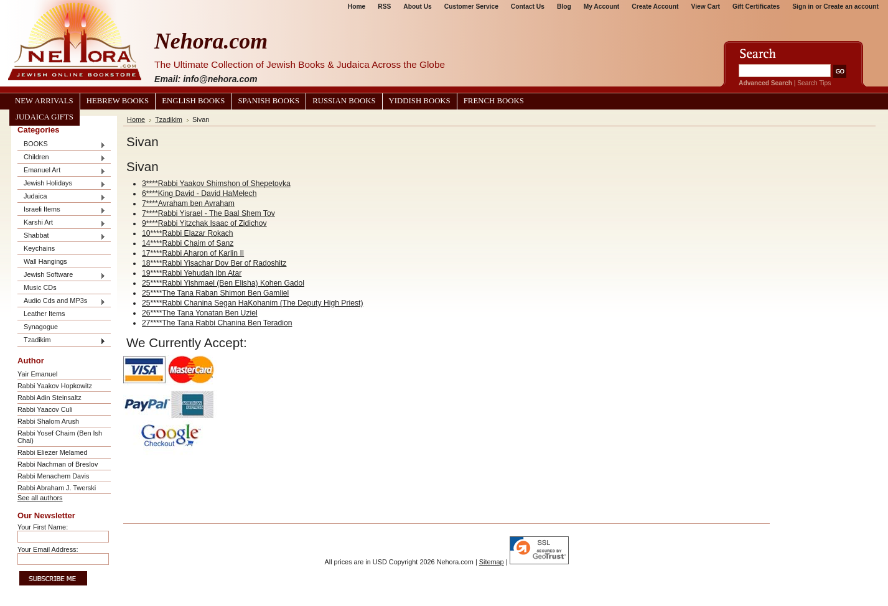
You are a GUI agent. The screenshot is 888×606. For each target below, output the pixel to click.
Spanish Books (268, 100)
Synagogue (41, 326)
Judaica (61, 197)
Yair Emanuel (37, 374)
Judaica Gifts (44, 117)
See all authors (40, 497)
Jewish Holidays (61, 184)
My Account (602, 6)
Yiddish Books (420, 100)
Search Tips (814, 83)
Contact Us (527, 6)
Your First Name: (42, 527)
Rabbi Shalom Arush (48, 421)
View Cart (705, 6)
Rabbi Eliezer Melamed (52, 452)
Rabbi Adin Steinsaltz (49, 397)
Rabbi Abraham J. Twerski (56, 488)
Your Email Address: (47, 549)
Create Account (655, 6)
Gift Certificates (756, 6)
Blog (564, 6)
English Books (193, 100)
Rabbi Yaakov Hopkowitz (54, 385)
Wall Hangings (45, 261)
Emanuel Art (61, 170)
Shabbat (61, 236)
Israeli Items (61, 210)
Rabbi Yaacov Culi (44, 409)
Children (61, 157)
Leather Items (44, 313)
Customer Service (471, 6)
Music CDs (40, 287)
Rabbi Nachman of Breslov (57, 464)
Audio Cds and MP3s (61, 301)
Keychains (39, 248)
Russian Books (343, 100)
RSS (384, 6)
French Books (494, 100)
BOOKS (61, 144)
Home (356, 6)
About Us (417, 6)
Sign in (802, 6)
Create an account (851, 6)
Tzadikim (61, 340)
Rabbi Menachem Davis (53, 476)
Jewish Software (61, 275)
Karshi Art (61, 223)
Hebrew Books (117, 100)
